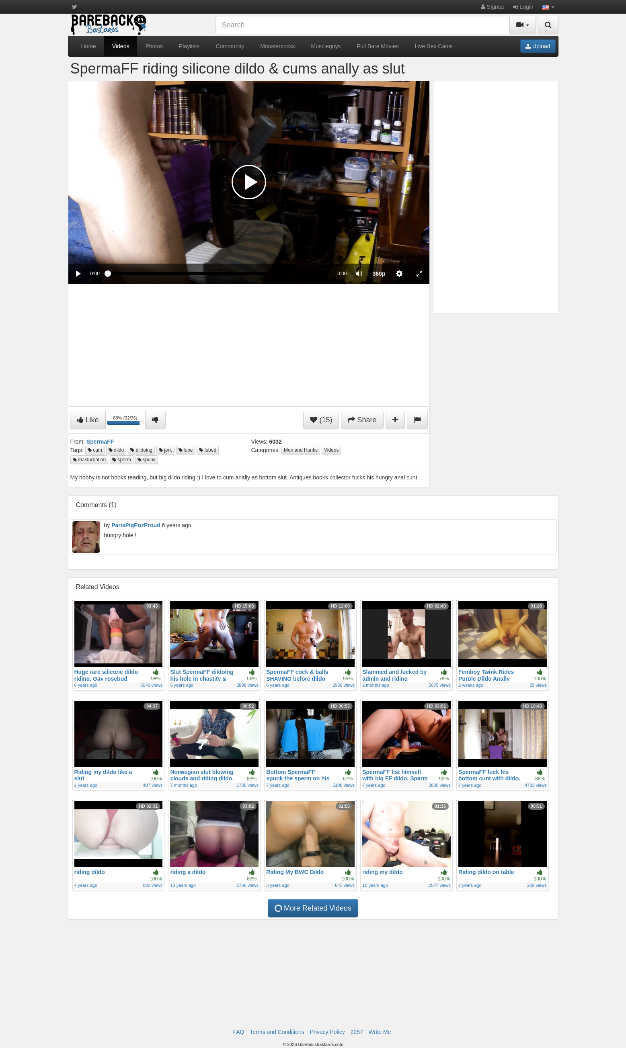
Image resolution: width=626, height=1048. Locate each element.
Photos (154, 46)
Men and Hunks (301, 450)
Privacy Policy (327, 1032)
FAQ (238, 1032)
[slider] (218, 274)
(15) (321, 420)
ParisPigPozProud (135, 525)
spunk (147, 460)
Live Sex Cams (434, 46)
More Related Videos (313, 908)
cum (95, 450)
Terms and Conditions (277, 1032)
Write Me (380, 1032)
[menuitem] (379, 274)
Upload (537, 46)
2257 (357, 1032)
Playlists (189, 46)
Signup (492, 7)
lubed (207, 450)
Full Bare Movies (377, 46)
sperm (121, 460)
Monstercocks (277, 46)
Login (523, 7)
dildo (116, 450)
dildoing (141, 450)
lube (186, 450)
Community (230, 46)
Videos (120, 46)
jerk (165, 450)
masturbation (89, 460)
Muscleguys (326, 46)
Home (88, 46)
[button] (548, 7)
